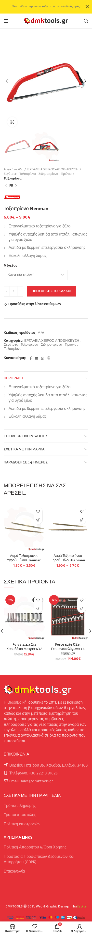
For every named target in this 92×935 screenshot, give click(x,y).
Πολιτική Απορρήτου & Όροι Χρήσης (35, 847)
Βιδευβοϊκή (17, 702)
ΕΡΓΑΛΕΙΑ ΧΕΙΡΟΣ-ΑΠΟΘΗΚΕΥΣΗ (53, 169)
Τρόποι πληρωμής (20, 806)
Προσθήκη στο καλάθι (51, 291)
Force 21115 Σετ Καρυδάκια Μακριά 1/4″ (24, 646)
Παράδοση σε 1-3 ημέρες (26, 462)
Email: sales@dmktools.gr (31, 781)
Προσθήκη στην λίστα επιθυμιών (34, 304)
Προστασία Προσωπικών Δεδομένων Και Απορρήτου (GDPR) (39, 859)
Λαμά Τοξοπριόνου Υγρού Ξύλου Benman (24, 557)
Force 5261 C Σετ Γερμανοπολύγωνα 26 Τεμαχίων (67, 649)
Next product (15, 186)
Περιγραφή (13, 378)
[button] (38, 608)
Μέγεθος (11, 266)
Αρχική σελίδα (13, 169)
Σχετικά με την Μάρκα (24, 449)
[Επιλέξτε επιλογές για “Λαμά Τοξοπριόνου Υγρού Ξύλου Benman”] (38, 520)
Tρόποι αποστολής (20, 815)
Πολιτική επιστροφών (22, 824)
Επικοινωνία (14, 871)
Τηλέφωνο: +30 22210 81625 (33, 773)
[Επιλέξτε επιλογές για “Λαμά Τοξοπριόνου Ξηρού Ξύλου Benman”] (81, 520)
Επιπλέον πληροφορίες (26, 436)
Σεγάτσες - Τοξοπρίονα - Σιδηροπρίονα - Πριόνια (38, 174)
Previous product (6, 186)
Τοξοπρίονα (13, 179)
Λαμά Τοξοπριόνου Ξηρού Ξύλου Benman (67, 557)
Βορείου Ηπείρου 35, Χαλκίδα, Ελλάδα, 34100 (48, 765)
